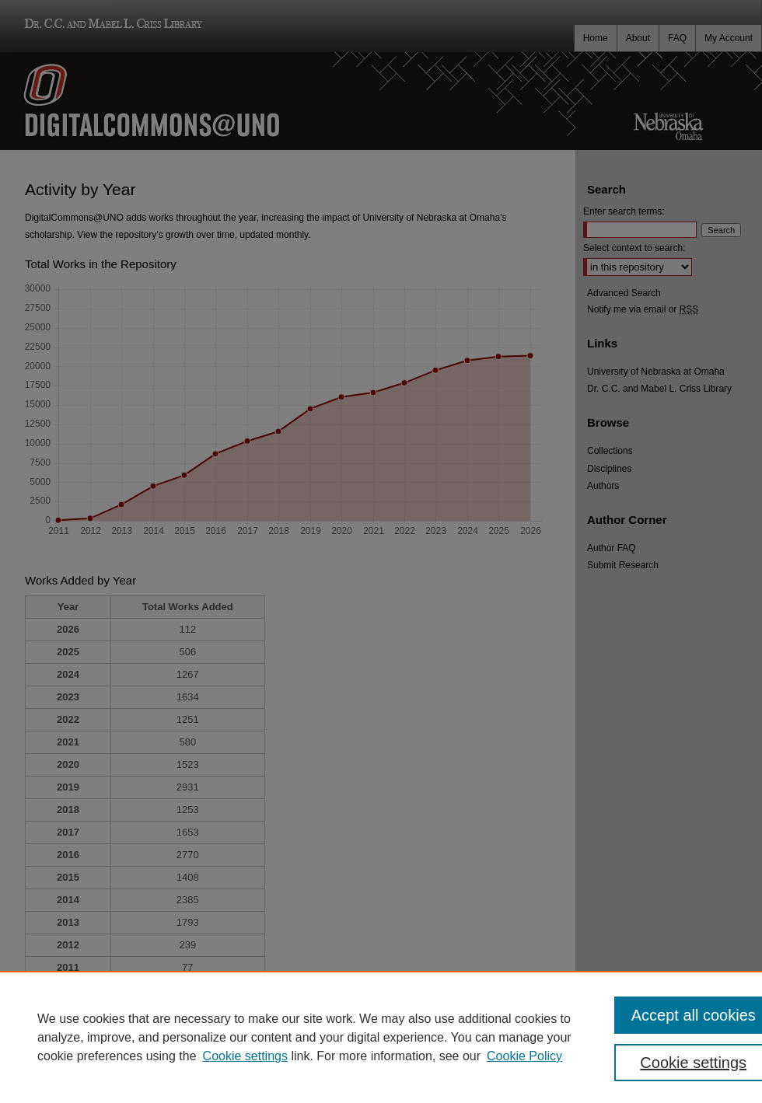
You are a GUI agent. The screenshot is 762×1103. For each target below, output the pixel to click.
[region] (381, 1037)
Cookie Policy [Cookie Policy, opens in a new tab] (524, 1056)
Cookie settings (245, 1056)
